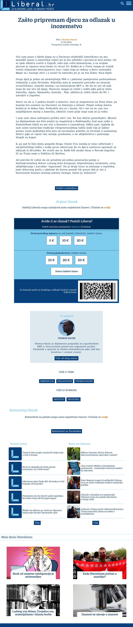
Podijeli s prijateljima (66, 188)
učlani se (75, 227)
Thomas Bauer (69, 39)
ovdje (107, 207)
